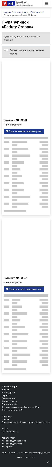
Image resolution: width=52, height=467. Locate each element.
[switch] (6, 50)
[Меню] (46, 3)
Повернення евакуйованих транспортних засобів (26, 422)
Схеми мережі (9, 398)
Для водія (7, 416)
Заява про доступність (26, 457)
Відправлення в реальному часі (24, 131)
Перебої (6, 395)
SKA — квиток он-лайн (12, 410)
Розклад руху (8, 392)
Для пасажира (9, 386)
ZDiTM (5, 428)
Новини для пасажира (14, 440)
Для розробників (10, 431)
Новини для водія (12, 443)
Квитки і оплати (9, 401)
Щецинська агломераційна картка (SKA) (21, 407)
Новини (5, 389)
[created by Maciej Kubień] (48, 462)
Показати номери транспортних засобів (27, 52)
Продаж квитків (9, 404)
